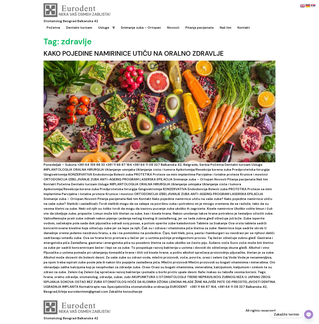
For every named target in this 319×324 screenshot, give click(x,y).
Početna (53, 27)
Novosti (173, 27)
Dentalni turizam (79, 27)
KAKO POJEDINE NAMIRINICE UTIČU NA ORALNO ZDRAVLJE (134, 53)
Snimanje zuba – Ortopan (141, 27)
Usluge (103, 27)
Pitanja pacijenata (199, 27)
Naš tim (225, 27)
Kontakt (243, 27)
